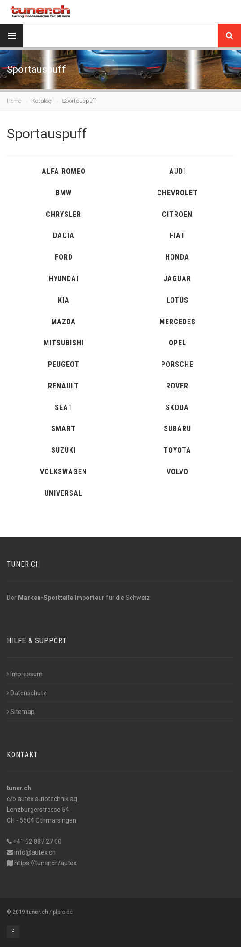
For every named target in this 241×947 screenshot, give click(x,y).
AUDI (177, 171)
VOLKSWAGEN (63, 471)
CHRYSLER (63, 214)
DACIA (63, 235)
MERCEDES (177, 321)
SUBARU (177, 428)
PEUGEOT (63, 364)
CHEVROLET (177, 193)
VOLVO (177, 471)
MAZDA (63, 321)
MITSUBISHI (64, 343)
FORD (64, 257)
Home (14, 100)
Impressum (25, 674)
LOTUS (177, 300)
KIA (64, 300)
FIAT (177, 235)
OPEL (177, 343)
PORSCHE (177, 364)
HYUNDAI (64, 278)
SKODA (177, 407)
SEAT (64, 407)
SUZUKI (63, 450)
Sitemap (21, 711)
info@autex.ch (35, 852)
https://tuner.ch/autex (45, 863)
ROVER (177, 386)
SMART (63, 428)
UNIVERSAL (63, 493)
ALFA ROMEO (64, 171)
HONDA (177, 257)
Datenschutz (27, 692)
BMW (64, 193)
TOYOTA (177, 450)
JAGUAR (177, 278)
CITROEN (177, 214)
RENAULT (63, 386)
